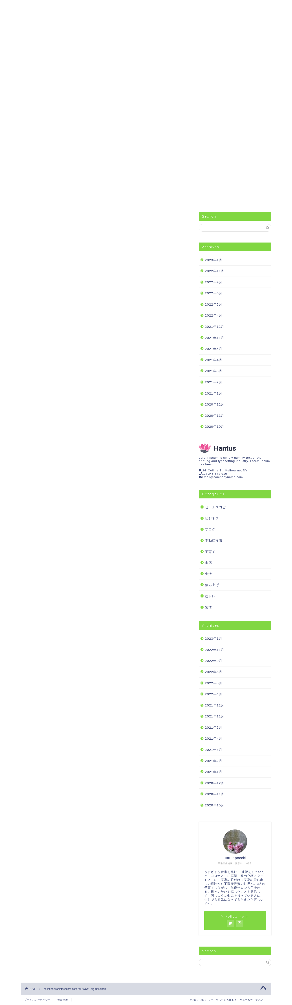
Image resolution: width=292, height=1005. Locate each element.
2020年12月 (214, 404)
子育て (210, 552)
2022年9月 (213, 282)
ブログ (210, 529)
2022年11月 (214, 271)
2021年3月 (213, 371)
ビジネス (78, 5)
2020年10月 (214, 426)
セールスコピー (39, 5)
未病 (208, 563)
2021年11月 (214, 338)
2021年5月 (213, 349)
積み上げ (212, 585)
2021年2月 (213, 382)
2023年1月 (213, 260)
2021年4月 (213, 360)
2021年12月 (214, 326)
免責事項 (62, 999)
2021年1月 (213, 393)
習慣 (115, 5)
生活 (153, 5)
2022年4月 (213, 315)
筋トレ (191, 5)
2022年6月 (213, 293)
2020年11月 (214, 415)
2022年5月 (213, 304)
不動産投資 (229, 5)
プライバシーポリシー (37, 999)
